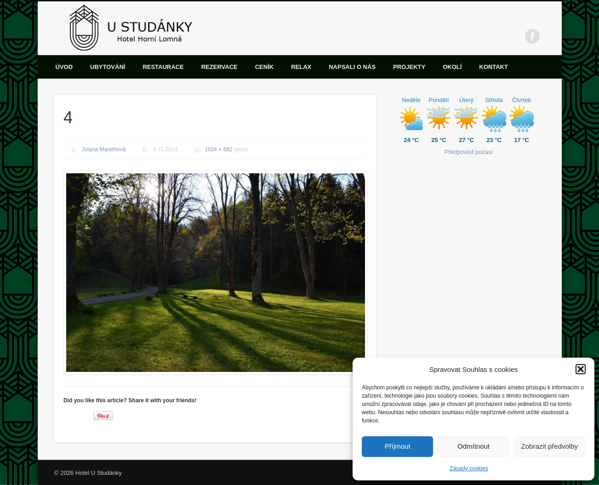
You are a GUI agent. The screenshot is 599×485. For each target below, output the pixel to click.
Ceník (264, 66)
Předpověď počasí (469, 151)
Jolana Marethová (104, 149)
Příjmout (398, 446)
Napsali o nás (352, 66)
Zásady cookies (469, 468)
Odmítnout (473, 446)
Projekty (409, 66)
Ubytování (107, 66)
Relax (301, 66)
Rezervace (219, 66)
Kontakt (493, 66)
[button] (580, 369)
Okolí (452, 66)
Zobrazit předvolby (549, 446)
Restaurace (163, 66)
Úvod (64, 66)
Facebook (532, 36)
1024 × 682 (218, 149)
